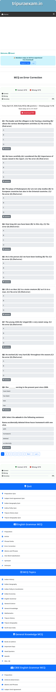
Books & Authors (8, 642)
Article (5, 536)
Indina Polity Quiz (8, 508)
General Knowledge (9, 608)
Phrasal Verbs (7, 541)
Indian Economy (8, 594)
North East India (8, 628)
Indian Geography (9, 584)
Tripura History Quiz (9, 513)
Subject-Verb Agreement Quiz (13, 498)
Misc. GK (5, 661)
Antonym (6, 565)
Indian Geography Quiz (10, 503)
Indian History (7, 579)
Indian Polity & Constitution (12, 589)
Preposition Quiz (8, 493)
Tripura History (8, 618)
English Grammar (8, 599)
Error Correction (8, 546)
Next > (29, 454)
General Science (8, 603)
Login (33, 63)
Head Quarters (8, 651)
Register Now (25, 63)
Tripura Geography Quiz (11, 518)
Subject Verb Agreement (11, 689)
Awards (5, 656)
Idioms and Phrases (9, 551)
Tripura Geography (9, 623)
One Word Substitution (10, 556)
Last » (37, 454)
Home (5, 14)
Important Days (8, 646)
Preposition (6, 532)
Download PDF (28, 113)
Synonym (6, 561)
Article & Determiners (10, 680)
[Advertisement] (28, 31)
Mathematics (7, 613)
